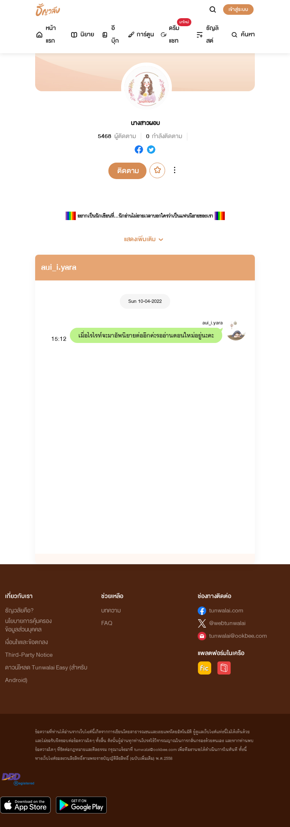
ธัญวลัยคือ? (19, 610)
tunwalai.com (226, 610)
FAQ (106, 623)
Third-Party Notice (28, 655)
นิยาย (82, 34)
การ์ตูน (141, 34)
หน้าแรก (45, 34)
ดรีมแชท (174, 32)
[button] (145, 236)
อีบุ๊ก (110, 34)
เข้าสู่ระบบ (238, 9)
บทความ (111, 610)
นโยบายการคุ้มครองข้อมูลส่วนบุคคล (28, 625)
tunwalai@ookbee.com (238, 636)
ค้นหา (242, 34)
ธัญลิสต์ (207, 34)
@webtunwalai (227, 623)
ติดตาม (128, 171)
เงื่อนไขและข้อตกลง (26, 642)
